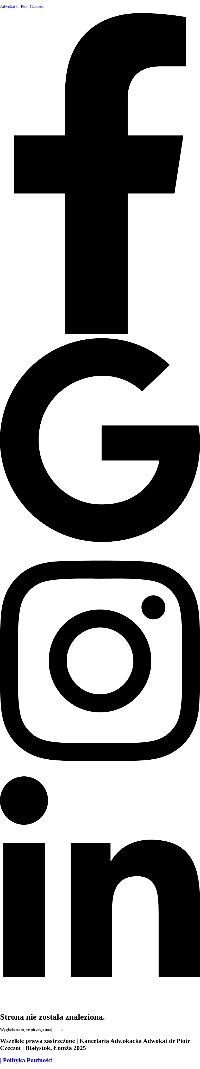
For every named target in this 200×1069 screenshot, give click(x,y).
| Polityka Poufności (26, 1060)
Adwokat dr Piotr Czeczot (21, 6)
